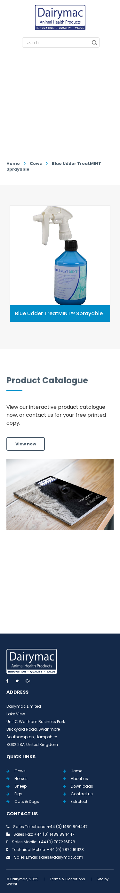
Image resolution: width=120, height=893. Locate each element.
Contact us (82, 794)
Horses (21, 778)
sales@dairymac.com (61, 857)
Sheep (20, 786)
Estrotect (79, 801)
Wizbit (11, 884)
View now (25, 444)
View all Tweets (60, 595)
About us (79, 778)
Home (13, 163)
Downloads (82, 786)
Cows (36, 163)
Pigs (18, 794)
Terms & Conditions (67, 879)
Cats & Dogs (26, 801)
